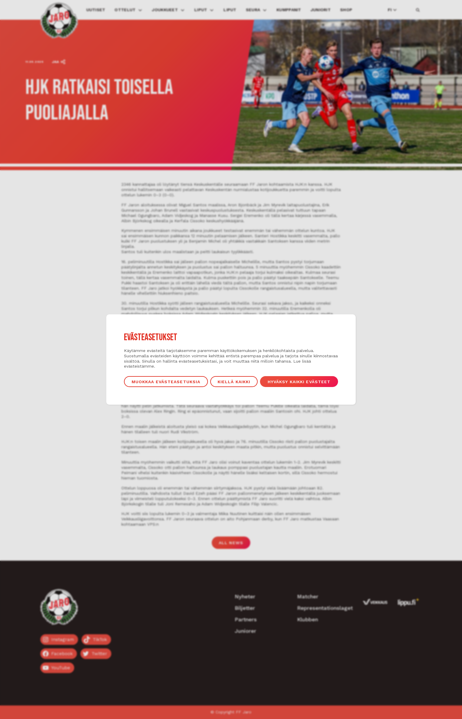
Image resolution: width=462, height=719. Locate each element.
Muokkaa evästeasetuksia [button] (166, 381)
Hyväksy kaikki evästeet (299, 381)
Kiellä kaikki (234, 381)
